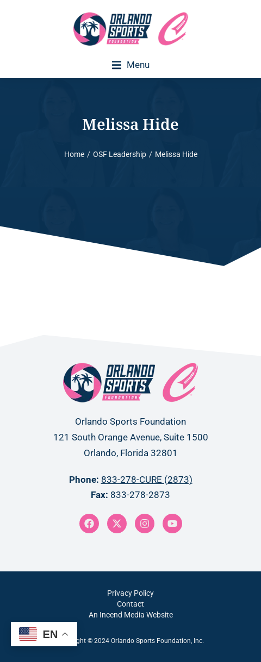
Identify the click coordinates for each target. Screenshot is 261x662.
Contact (130, 604)
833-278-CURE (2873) (146, 479)
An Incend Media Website (131, 614)
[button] (131, 65)
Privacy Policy (130, 593)
